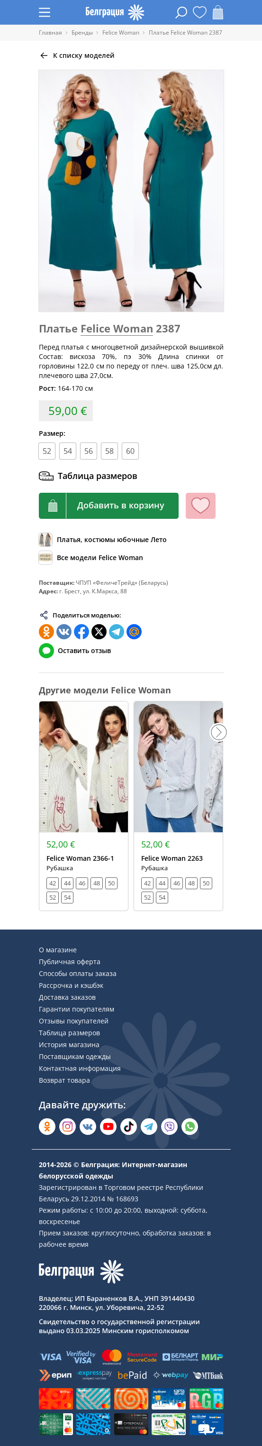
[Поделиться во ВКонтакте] (64, 631)
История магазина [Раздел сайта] (69, 1044)
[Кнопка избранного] (201, 506)
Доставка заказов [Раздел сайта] (67, 997)
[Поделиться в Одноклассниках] (46, 631)
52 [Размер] (47, 451)
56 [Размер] (88, 451)
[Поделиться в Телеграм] (116, 631)
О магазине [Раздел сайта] (58, 949)
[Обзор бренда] (91, 558)
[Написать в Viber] (169, 1126)
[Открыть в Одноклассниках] (47, 1126)
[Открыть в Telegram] (149, 1126)
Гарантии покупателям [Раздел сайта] (76, 1008)
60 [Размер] (130, 451)
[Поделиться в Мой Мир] (134, 631)
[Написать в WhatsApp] (189, 1126)
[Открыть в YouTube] (108, 1126)
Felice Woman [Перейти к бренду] (117, 328)
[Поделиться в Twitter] (99, 631)
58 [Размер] (109, 451)
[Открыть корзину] (218, 12)
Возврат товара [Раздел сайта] (64, 1080)
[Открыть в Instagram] (67, 1126)
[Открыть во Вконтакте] (88, 1126)
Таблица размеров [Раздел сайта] (69, 1032)
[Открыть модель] (83, 806)
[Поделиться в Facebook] (81, 631)
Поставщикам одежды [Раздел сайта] (75, 1056)
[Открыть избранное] (200, 12)
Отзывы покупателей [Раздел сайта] (73, 1020)
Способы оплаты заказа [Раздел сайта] (78, 973)
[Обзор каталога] (103, 540)
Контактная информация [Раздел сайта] (80, 1068)
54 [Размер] (67, 451)
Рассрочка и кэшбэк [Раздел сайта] (71, 985)
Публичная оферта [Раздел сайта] (69, 961)
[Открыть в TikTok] (128, 1126)
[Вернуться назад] (77, 55)
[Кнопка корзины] (109, 506)
